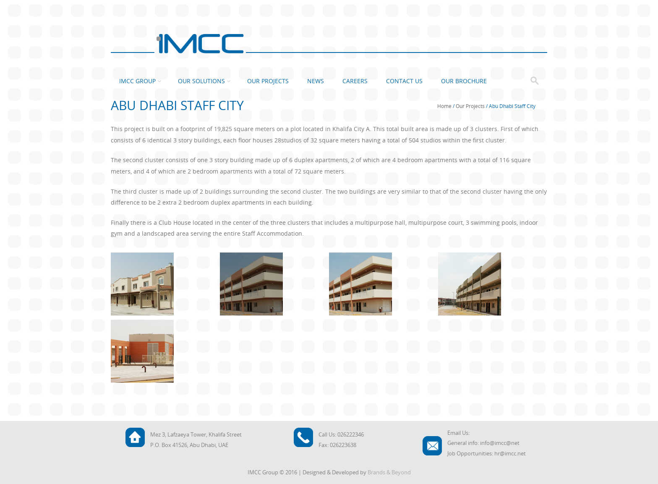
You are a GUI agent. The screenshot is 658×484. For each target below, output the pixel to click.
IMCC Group (137, 81)
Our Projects (268, 81)
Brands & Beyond (389, 472)
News (315, 81)
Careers (355, 81)
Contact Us (404, 81)
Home (444, 106)
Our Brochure (464, 81)
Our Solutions (201, 81)
